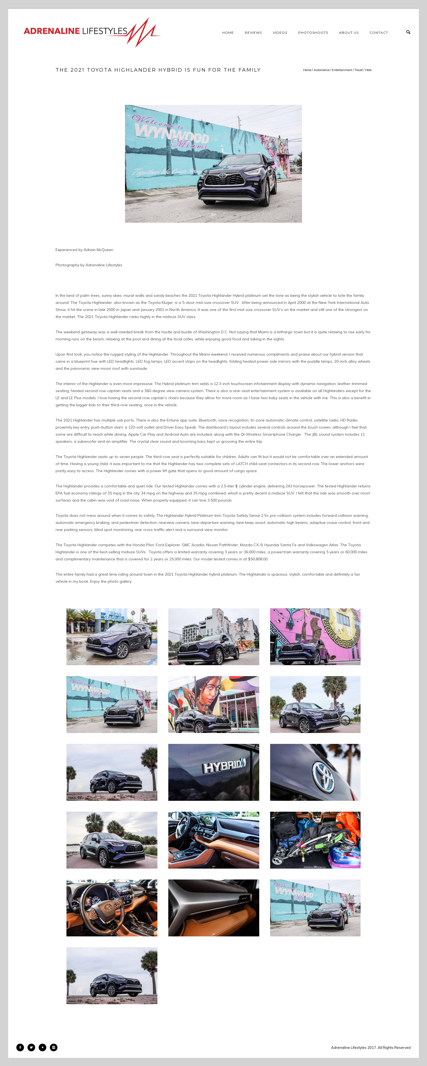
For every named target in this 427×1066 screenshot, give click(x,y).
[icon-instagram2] (53, 1047)
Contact (379, 32)
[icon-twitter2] (33, 1047)
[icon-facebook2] (21, 1047)
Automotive (322, 70)
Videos (280, 32)
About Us (349, 32)
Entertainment (342, 70)
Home (228, 32)
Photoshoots (313, 32)
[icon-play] (44, 1047)
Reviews (253, 32)
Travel (359, 70)
